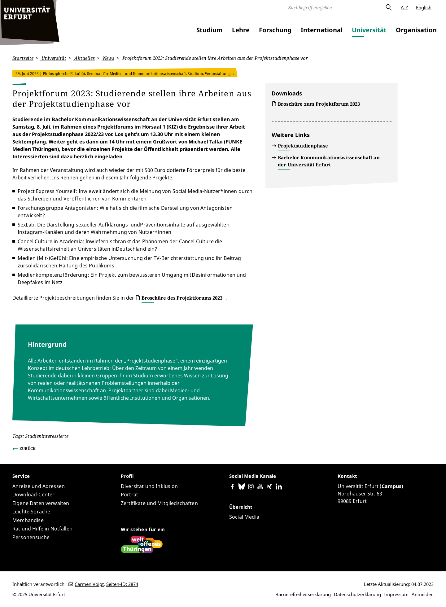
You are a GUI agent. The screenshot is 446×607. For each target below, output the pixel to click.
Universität (369, 30)
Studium (209, 30)
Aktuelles (84, 58)
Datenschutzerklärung (357, 594)
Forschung (275, 30)
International (322, 30)
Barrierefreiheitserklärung (303, 594)
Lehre (241, 30)
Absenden (388, 7)
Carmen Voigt (89, 584)
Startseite (22, 58)
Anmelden (423, 594)
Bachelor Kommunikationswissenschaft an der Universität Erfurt (329, 161)
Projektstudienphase (303, 146)
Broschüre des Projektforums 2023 (182, 297)
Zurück (28, 448)
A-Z (404, 7)
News (108, 58)
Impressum (396, 594)
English (423, 7)
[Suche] (336, 7)
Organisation (416, 30)
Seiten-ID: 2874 (122, 584)
